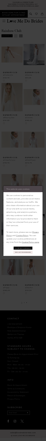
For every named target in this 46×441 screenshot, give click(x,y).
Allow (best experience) (23, 247)
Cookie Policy (22, 234)
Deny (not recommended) (23, 253)
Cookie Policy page (30, 241)
